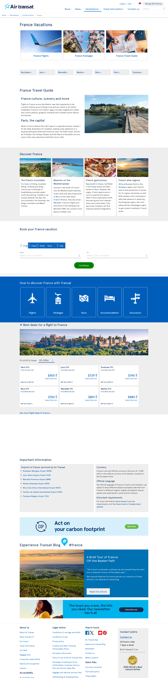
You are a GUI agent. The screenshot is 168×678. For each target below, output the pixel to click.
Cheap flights (90, 654)
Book (67, 9)
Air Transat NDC (91, 668)
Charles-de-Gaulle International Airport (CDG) (42, 470)
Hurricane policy (92, 650)
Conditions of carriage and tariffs (66, 611)
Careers (23, 646)
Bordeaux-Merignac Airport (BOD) (37, 449)
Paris (116, 72)
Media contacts (91, 636)
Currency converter (93, 645)
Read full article (97, 570)
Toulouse (136, 72)
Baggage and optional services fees (67, 651)
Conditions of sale (60, 615)
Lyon (42, 72)
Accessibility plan (27, 656)
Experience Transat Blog (95, 622)
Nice (97, 72)
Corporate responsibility (30, 637)
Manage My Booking (153, 3)
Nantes (80, 72)
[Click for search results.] (164, 9)
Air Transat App (91, 618)
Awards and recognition (29, 642)
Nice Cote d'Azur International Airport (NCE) (42, 466)
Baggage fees (25, 633)
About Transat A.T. (27, 615)
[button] (29, 245)
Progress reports (27, 660)
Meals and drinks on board (96, 672)
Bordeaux (25, 72)
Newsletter (89, 627)
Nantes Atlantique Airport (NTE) (36, 462)
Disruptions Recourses (61, 631)
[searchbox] (154, 9)
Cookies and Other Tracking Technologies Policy (64, 625)
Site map (23, 674)
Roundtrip (25, 360)
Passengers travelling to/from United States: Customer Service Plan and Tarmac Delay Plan (66, 643)
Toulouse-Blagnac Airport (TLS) (36, 474)
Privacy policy (58, 619)
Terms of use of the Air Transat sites (67, 636)
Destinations (91, 9)
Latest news (90, 663)
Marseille (62, 72)
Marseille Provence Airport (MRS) (37, 458)
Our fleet (23, 628)
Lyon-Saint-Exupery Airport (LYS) (37, 453)
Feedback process (27, 665)
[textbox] (50, 255)
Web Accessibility (27, 669)
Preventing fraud (59, 665)
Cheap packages (92, 659)
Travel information (113, 9)
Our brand (24, 619)
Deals (77, 9)
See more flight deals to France (34, 391)
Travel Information (27, 624)
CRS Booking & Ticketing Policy (65, 655)
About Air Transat (27, 611)
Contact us (133, 9)
